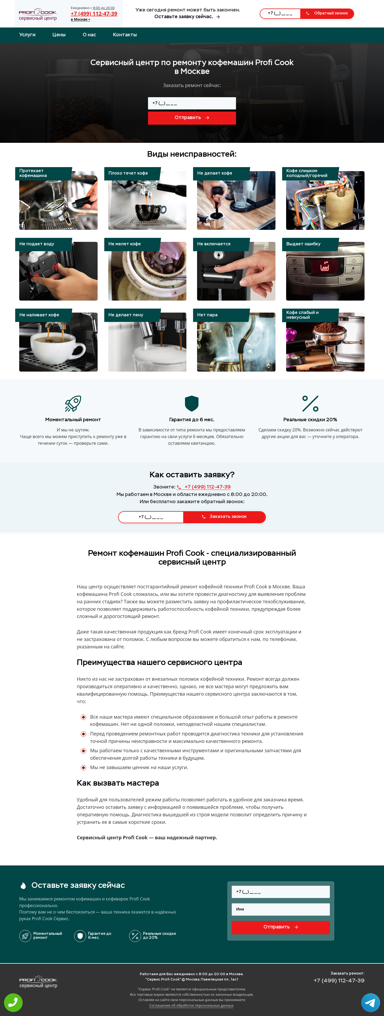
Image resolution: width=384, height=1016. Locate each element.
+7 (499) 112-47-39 (94, 13)
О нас (89, 35)
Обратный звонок (327, 13)
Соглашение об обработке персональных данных (191, 1005)
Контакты (125, 35)
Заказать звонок (224, 517)
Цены (59, 35)
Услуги (27, 35)
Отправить (192, 117)
